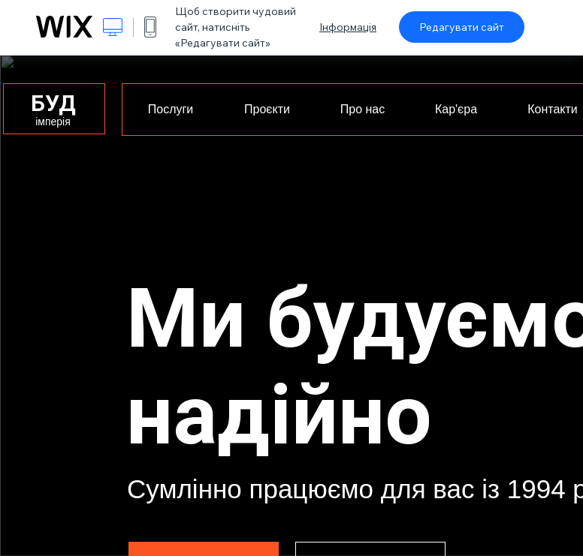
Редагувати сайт (461, 27)
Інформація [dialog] (347, 27)
